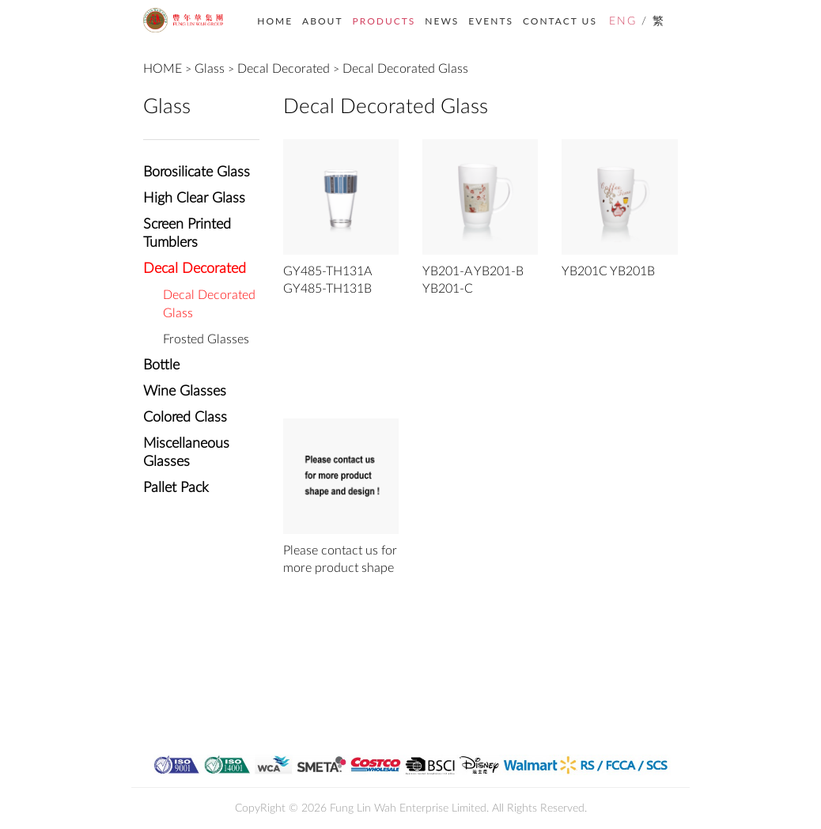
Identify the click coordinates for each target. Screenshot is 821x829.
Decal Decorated (283, 68)
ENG (623, 21)
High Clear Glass (194, 198)
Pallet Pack (176, 488)
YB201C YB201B (608, 271)
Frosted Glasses (206, 339)
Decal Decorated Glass (405, 68)
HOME (275, 21)
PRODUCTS (384, 21)
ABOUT (322, 21)
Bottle (161, 365)
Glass (210, 68)
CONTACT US (560, 21)
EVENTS (490, 21)
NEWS (442, 21)
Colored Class (185, 418)
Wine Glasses (184, 391)
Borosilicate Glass (196, 172)
